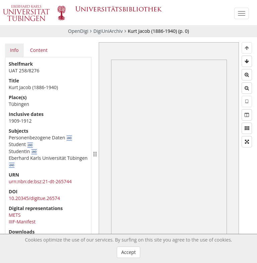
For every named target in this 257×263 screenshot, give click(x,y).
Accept (128, 252)
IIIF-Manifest (22, 221)
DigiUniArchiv (108, 31)
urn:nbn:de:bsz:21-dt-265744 (40, 181)
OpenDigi (78, 31)
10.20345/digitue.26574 (34, 198)
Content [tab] (39, 50)
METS (15, 215)
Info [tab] (14, 50)
